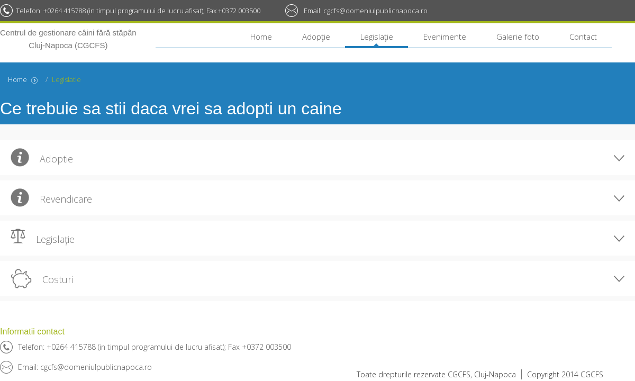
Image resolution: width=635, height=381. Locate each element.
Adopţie (316, 36)
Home (261, 36)
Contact (583, 36)
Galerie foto (517, 36)
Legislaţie (376, 36)
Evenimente (444, 36)
